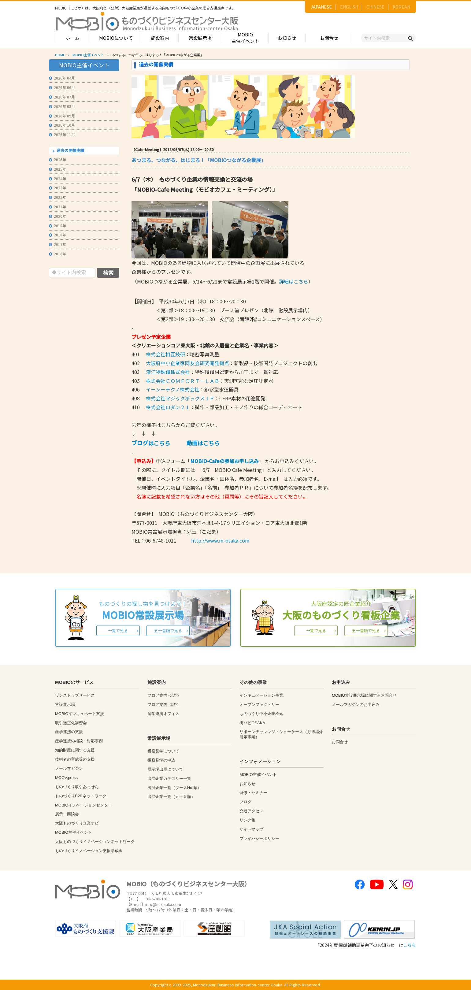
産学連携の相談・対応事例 (79, 741)
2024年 (57, 178)
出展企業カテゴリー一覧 (169, 778)
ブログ (245, 801)
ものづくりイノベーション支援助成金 (89, 850)
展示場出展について (165, 769)
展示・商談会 (67, 814)
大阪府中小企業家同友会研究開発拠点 (187, 363)
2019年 (57, 225)
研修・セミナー (253, 792)
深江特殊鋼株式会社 (167, 372)
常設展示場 (200, 38)
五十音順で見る (168, 630)
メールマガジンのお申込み (356, 704)
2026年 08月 (62, 106)
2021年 (57, 206)
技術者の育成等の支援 (75, 759)
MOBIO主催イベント (245, 37)
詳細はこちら (293, 281)
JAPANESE (321, 7)
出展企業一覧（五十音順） (171, 796)
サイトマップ (251, 829)
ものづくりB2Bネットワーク (80, 796)
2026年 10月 (62, 125)
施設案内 (160, 38)
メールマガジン (69, 768)
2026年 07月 (62, 96)
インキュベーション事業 (261, 695)
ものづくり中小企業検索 (261, 713)
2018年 (57, 234)
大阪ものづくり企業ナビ (77, 823)
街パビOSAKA (252, 723)
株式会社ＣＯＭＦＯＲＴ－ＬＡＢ (182, 380)
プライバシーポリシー (259, 838)
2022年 (57, 197)
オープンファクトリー (259, 704)
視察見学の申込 (161, 760)
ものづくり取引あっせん (77, 786)
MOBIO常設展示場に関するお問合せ (364, 695)
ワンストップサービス (75, 695)
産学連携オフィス (163, 713)
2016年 (57, 253)
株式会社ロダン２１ (168, 407)
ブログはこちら (151, 443)
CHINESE (375, 7)
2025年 (57, 169)
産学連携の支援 (69, 731)
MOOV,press (66, 777)
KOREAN (401, 7)
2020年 (57, 216)
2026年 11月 (62, 134)
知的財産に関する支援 (75, 750)
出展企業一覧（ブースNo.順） (174, 787)
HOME (60, 54)
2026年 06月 (62, 87)
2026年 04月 (62, 77)
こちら (409, 945)
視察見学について (163, 751)
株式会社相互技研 (165, 354)
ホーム (73, 38)
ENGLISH (349, 7)
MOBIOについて (116, 38)
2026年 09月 (62, 115)
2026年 (57, 159)
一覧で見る (118, 630)
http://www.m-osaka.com (220, 540)
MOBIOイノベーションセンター (83, 805)
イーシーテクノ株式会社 (172, 389)
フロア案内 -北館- (163, 695)
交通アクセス (251, 811)
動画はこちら (203, 443)
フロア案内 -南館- (163, 704)
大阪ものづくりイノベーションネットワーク (95, 841)
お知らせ (287, 38)
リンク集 (247, 820)
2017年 (57, 244)
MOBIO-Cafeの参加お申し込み (224, 461)
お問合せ (329, 38)
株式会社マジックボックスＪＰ (180, 398)
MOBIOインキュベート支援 (79, 713)
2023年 (57, 187)
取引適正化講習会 (71, 723)
